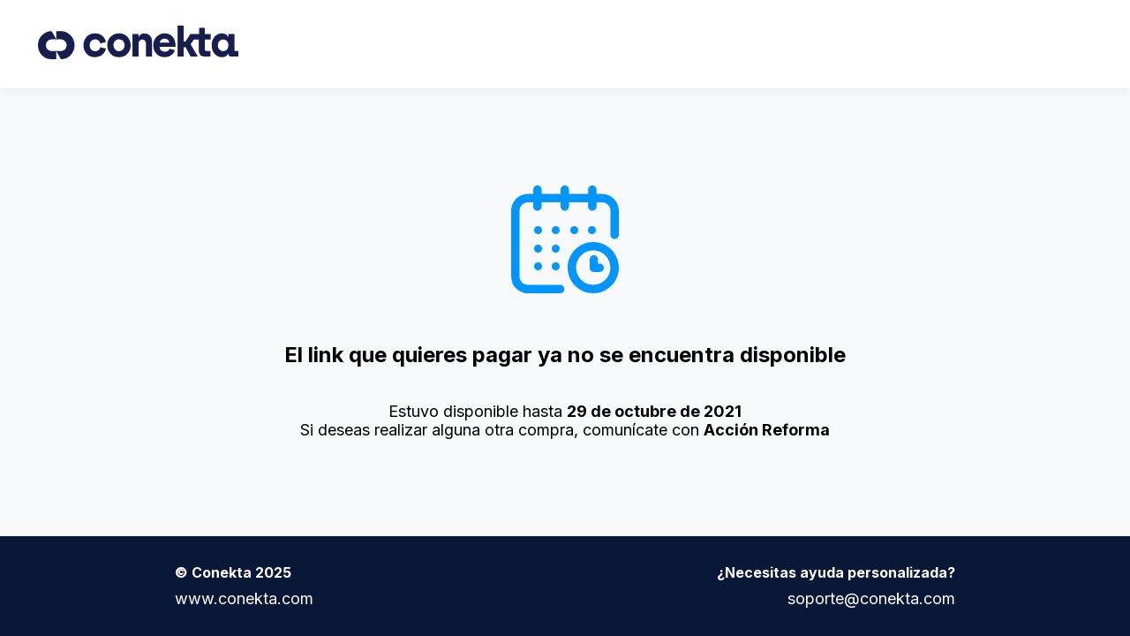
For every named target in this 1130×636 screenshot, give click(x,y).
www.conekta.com (244, 598)
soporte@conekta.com (871, 598)
